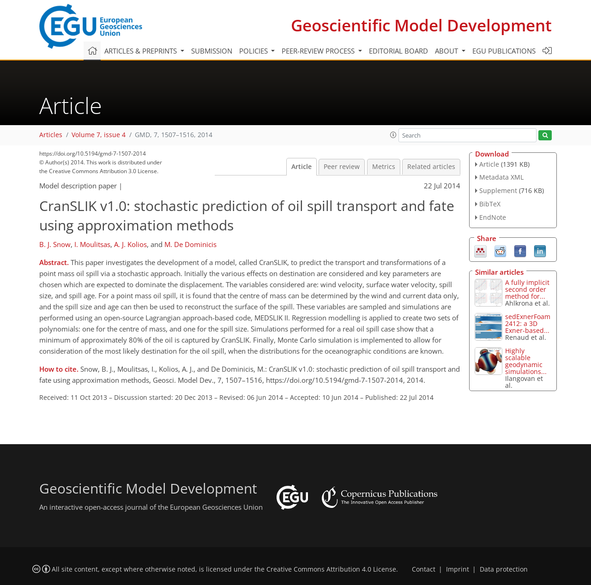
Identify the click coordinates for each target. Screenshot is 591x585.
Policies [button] (254, 50)
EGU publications (504, 50)
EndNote (492, 217)
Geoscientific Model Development (421, 25)
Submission (211, 50)
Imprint (457, 569)
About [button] (447, 50)
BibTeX (490, 203)
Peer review (342, 167)
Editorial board (398, 50)
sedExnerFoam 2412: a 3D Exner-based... (527, 323)
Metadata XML (501, 177)
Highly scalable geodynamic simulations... (526, 361)
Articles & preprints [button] (141, 50)
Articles (50, 135)
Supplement (498, 190)
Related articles (431, 167)
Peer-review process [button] (319, 50)
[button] (393, 135)
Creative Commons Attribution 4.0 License (331, 569)
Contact (423, 569)
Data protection (504, 569)
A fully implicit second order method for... (527, 289)
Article (301, 167)
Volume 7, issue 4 (99, 135)
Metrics (383, 167)
